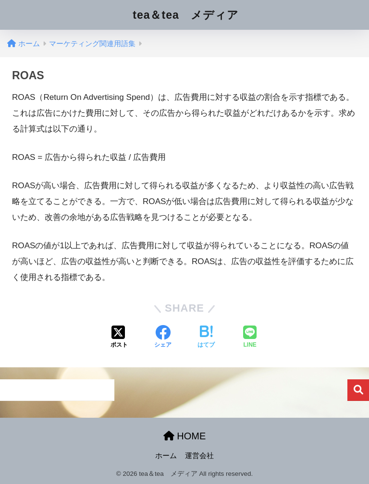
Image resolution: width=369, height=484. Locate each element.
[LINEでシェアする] (250, 338)
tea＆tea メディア (185, 15)
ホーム (166, 456)
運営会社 (199, 456)
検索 (358, 390)
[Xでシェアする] (119, 338)
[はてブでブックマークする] (206, 338)
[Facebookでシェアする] (163, 338)
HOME (184, 436)
